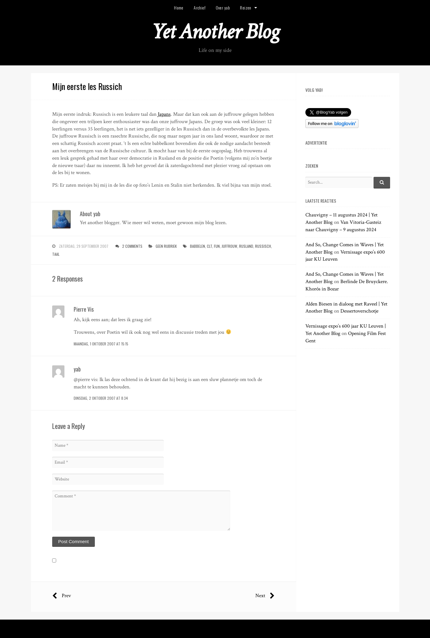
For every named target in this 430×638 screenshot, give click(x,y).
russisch (263, 246)
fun (217, 246)
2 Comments (132, 246)
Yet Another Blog (215, 32)
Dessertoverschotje (359, 311)
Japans (164, 114)
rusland (246, 246)
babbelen (197, 246)
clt (209, 246)
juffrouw (229, 246)
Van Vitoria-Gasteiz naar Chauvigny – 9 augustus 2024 (343, 226)
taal (56, 254)
